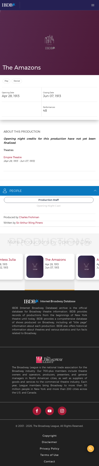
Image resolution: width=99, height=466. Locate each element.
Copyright (50, 435)
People (49, 191)
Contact (49, 461)
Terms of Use (49, 455)
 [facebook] (37, 411)
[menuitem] (92, 5)
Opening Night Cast (49, 205)
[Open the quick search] (90, 448)
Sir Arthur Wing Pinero (29, 222)
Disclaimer (49, 442)
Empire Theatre (13, 157)
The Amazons (55, 260)
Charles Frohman (29, 217)
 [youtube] (49, 411)
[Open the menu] (92, 5)
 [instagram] (62, 411)
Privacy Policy (49, 448)
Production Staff (48, 199)
